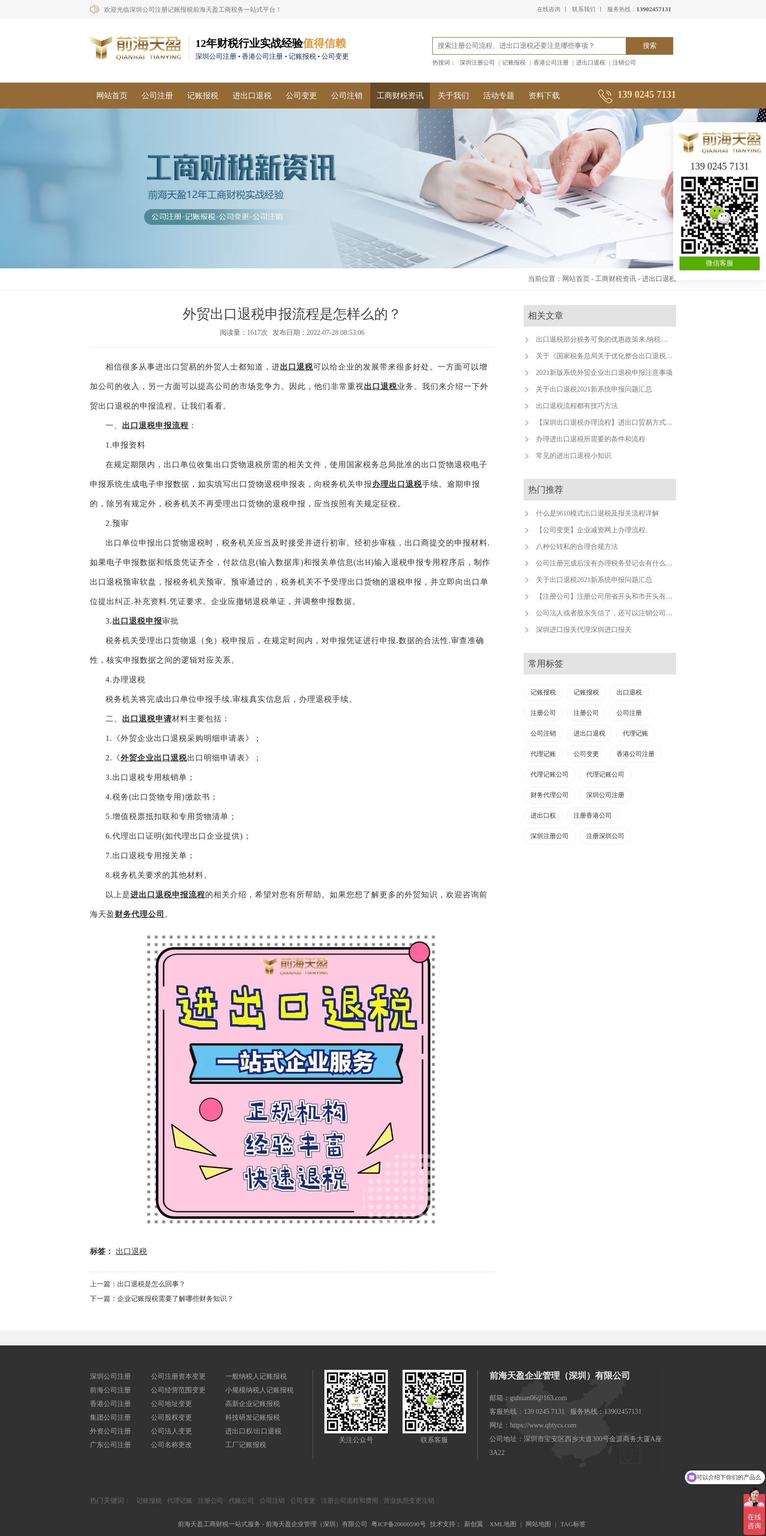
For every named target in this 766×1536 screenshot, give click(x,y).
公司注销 (346, 95)
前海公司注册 (110, 1390)
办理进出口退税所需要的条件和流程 (590, 439)
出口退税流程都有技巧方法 (577, 406)
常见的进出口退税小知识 (573, 455)
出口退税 (296, 367)
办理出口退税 (397, 484)
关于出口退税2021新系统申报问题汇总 (594, 389)
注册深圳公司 (605, 836)
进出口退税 (590, 62)
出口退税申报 (137, 621)
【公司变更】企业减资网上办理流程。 (594, 530)
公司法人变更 (171, 1431)
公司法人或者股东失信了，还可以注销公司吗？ (608, 613)
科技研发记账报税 (252, 1417)
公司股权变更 (171, 1417)
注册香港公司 (593, 815)
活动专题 (498, 95)
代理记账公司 (550, 774)
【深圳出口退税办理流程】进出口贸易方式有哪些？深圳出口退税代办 (642, 422)
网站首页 (112, 95)
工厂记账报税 (245, 1445)
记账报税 (514, 62)
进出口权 (543, 815)
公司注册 (157, 95)
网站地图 (538, 1524)
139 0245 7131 (719, 166)
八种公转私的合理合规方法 (577, 546)
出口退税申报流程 (155, 425)
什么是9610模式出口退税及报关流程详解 (597, 513)
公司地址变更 (171, 1403)
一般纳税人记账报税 (256, 1376)
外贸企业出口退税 (154, 758)
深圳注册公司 (477, 62)
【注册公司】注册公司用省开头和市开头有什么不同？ (618, 596)
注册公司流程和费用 (349, 1500)
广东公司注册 (110, 1445)
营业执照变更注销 (408, 1500)
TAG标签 (573, 1524)
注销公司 (624, 62)
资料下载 (544, 95)
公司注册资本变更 (178, 1376)
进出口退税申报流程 (167, 894)
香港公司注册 (551, 62)
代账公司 (241, 1500)
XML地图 (502, 1524)
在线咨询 (548, 9)
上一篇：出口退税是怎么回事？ (138, 1284)
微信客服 (719, 263)
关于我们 (453, 95)
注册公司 (543, 712)
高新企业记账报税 (252, 1403)
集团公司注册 (110, 1417)
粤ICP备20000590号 (398, 1524)
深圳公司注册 (605, 795)
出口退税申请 (147, 718)
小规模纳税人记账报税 (259, 1390)
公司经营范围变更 (178, 1390)
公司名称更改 (171, 1445)
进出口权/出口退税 (253, 1431)
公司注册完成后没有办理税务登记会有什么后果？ (611, 563)
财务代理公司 (140, 914)
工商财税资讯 (400, 95)
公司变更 (301, 95)
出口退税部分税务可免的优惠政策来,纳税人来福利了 (615, 339)
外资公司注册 (110, 1431)
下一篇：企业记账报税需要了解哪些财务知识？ (162, 1298)
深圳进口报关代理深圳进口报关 (584, 629)
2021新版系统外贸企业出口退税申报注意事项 (604, 372)
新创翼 (473, 1524)
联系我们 (584, 9)
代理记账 (635, 733)
